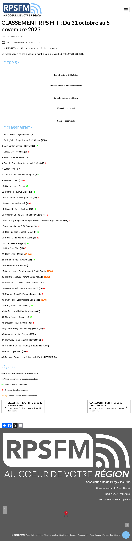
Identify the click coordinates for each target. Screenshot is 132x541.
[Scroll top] (126, 535)
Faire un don (108, 535)
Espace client (83, 535)
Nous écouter (95, 535)
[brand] (22, 9)
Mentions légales (51, 535)
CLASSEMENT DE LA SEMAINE (25, 42)
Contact (117, 535)
